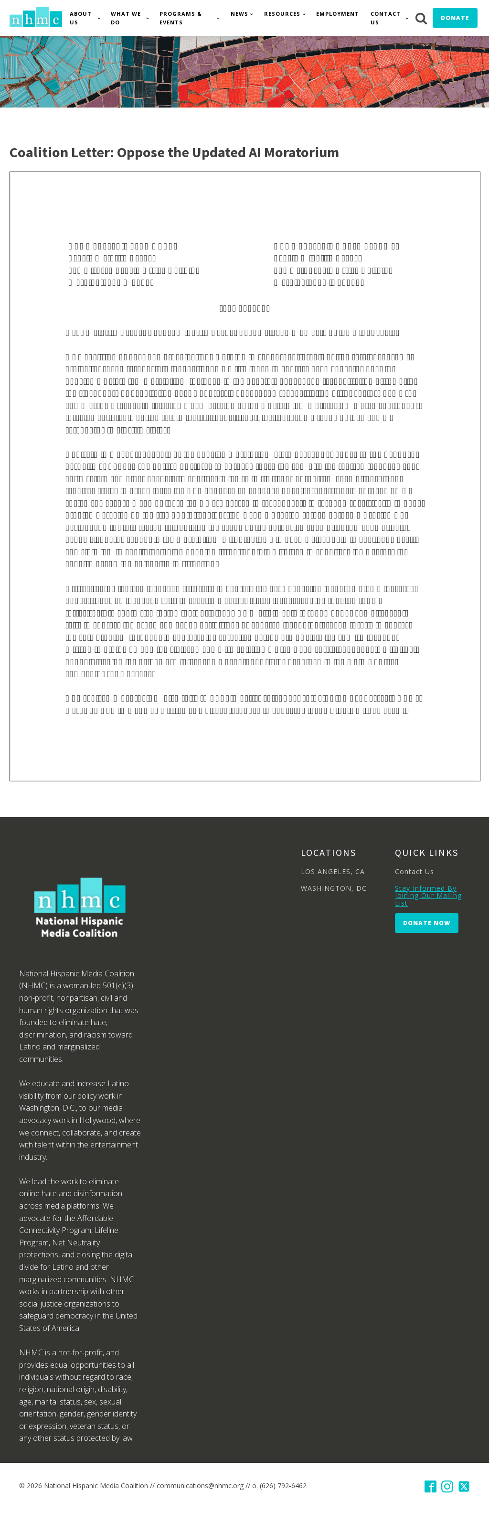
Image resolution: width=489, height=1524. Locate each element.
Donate (455, 18)
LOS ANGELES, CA (333, 871)
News (239, 13)
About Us (81, 18)
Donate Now (426, 923)
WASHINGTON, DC (334, 888)
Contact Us (386, 18)
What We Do (126, 18)
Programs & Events (180, 18)
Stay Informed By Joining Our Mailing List (428, 896)
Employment (337, 13)
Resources (282, 13)
